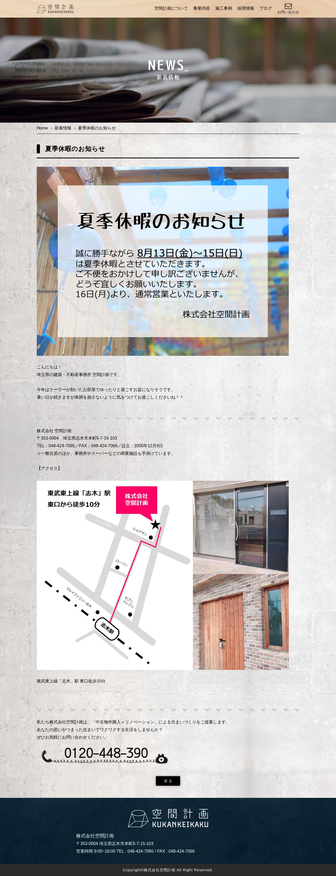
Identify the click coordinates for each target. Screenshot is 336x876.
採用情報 (245, 8)
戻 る (168, 781)
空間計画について (171, 8)
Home (42, 128)
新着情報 (63, 128)
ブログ (265, 8)
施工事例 (223, 8)
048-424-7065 (141, 851)
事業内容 (201, 8)
